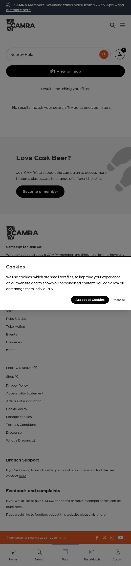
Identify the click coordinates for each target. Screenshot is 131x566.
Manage (119, 299)
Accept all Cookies (90, 299)
